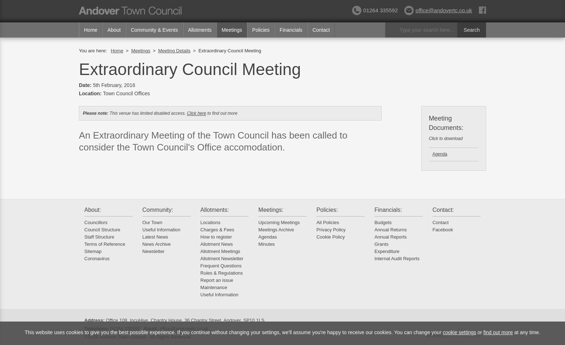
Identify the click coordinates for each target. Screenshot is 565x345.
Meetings (232, 30)
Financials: (388, 210)
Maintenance (213, 287)
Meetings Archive (276, 229)
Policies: (327, 210)
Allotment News (216, 244)
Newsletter (153, 251)
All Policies (327, 222)
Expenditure (386, 251)
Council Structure (102, 229)
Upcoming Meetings (279, 222)
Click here (196, 113)
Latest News (155, 237)
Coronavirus (97, 258)
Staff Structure (99, 237)
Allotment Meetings (220, 251)
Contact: (443, 210)
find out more (498, 332)
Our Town (152, 222)
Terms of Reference (104, 244)
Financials (291, 30)
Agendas (267, 237)
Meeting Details (174, 50)
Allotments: (214, 210)
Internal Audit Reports (396, 258)
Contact (321, 30)
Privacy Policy (331, 229)
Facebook (442, 229)
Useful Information (161, 229)
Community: (157, 210)
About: (92, 210)
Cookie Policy (330, 237)
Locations (210, 222)
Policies (261, 30)
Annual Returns (390, 229)
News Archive (156, 244)
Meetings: (270, 210)
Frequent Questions (220, 265)
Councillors (95, 222)
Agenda (439, 154)
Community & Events (154, 30)
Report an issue (216, 280)
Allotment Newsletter (221, 258)
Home (90, 30)
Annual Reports (390, 237)
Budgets (383, 222)
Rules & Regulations (221, 273)
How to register (216, 237)
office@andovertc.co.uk (438, 10)
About (114, 30)
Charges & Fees (217, 229)
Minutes (266, 244)
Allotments (200, 30)
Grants (381, 244)
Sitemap (93, 251)
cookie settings (459, 332)
